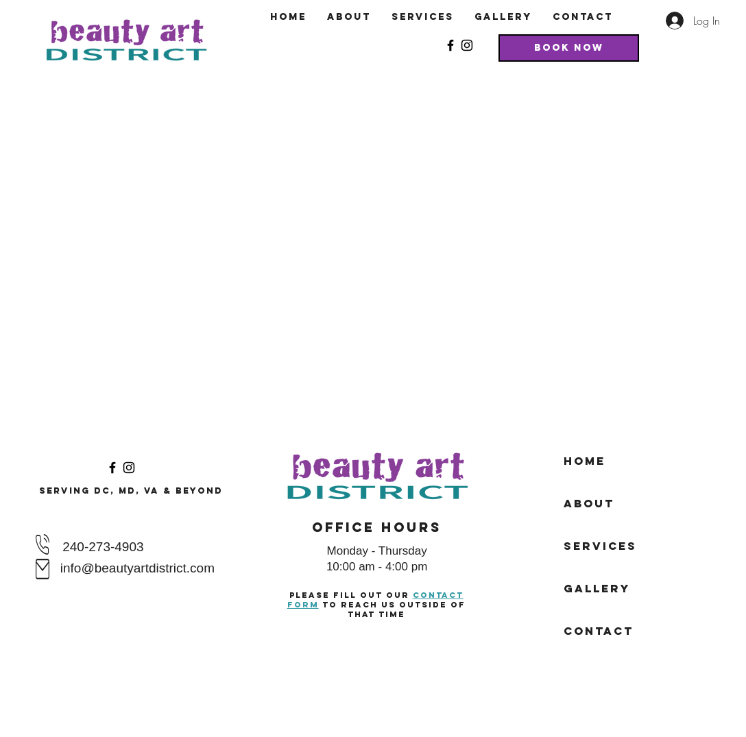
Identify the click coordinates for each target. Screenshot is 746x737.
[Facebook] (450, 45)
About (589, 503)
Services (600, 546)
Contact (599, 631)
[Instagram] (466, 45)
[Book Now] (568, 48)
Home (584, 461)
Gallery (597, 588)
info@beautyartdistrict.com (137, 568)
